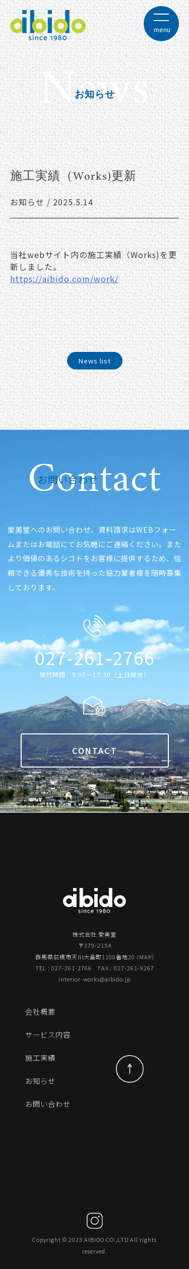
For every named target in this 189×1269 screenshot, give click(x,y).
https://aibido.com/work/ (64, 279)
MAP (145, 957)
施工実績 (40, 1057)
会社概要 (40, 1011)
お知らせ (40, 1080)
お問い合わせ (48, 1103)
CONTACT (94, 750)
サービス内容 (48, 1034)
